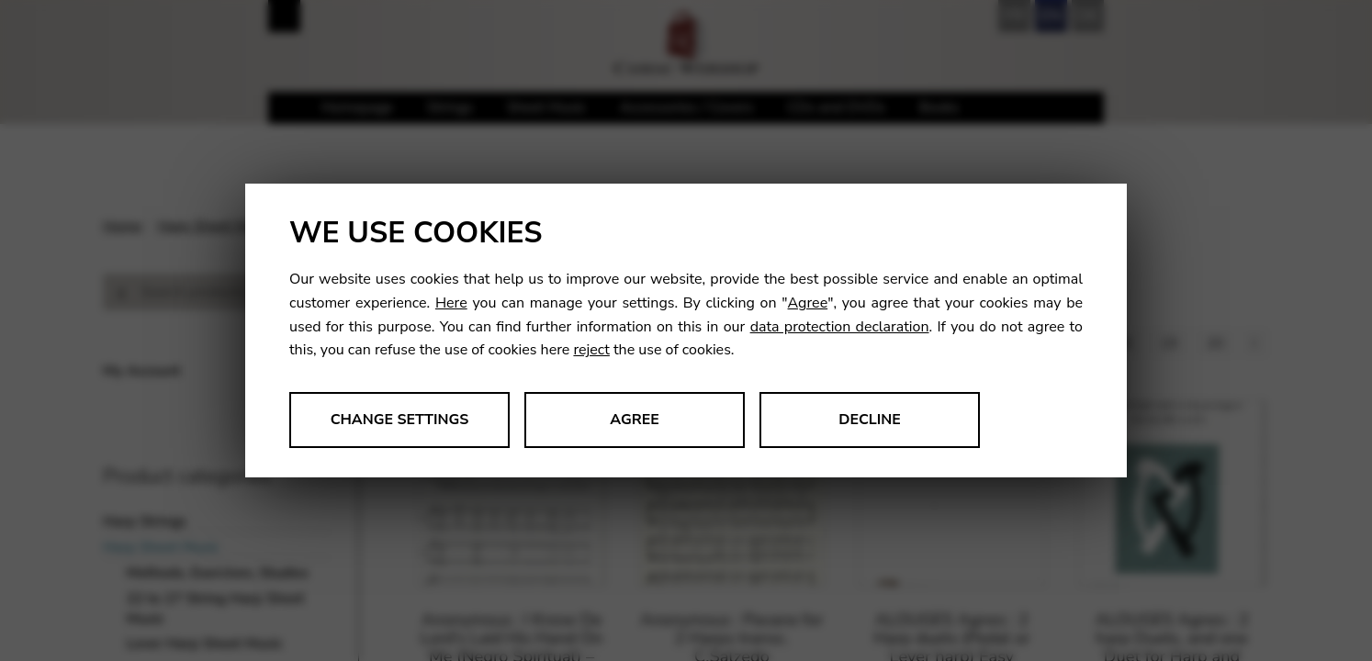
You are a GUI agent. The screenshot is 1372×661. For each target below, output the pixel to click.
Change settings (400, 419)
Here (451, 303)
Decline (869, 419)
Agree (808, 303)
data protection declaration (839, 327)
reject (591, 350)
